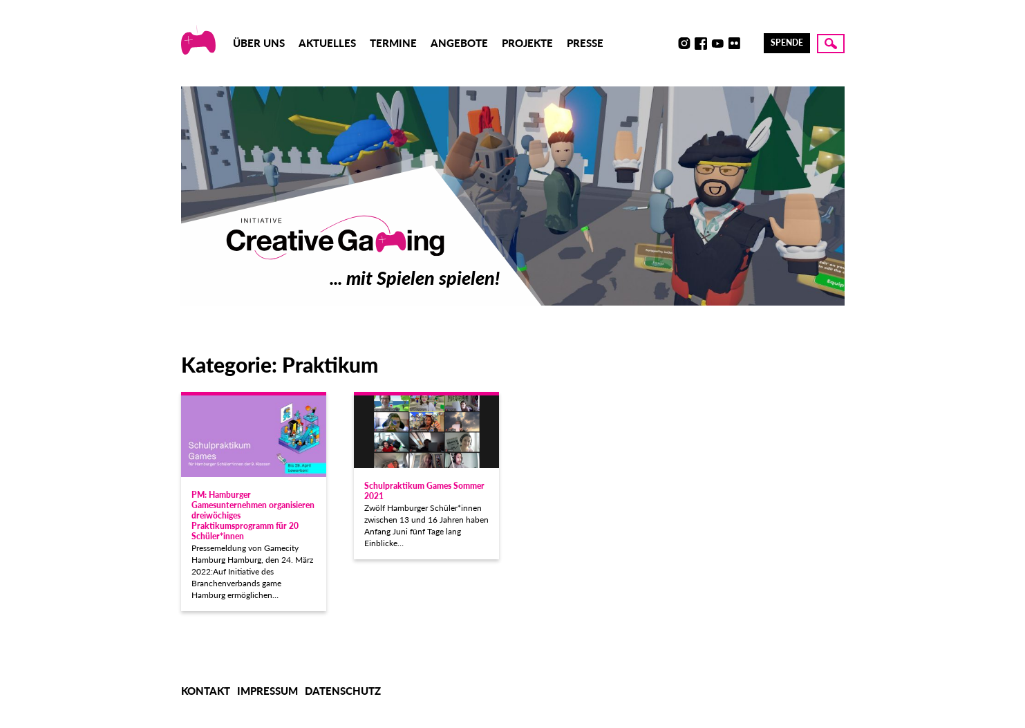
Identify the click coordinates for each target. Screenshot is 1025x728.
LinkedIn (750, 43)
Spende (787, 42)
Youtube (717, 43)
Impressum (267, 690)
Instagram (684, 43)
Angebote (459, 43)
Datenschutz (343, 690)
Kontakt (205, 690)
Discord (667, 43)
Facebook (701, 43)
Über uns (259, 43)
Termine (393, 43)
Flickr (734, 43)
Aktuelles (327, 43)
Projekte (527, 43)
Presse (585, 43)
